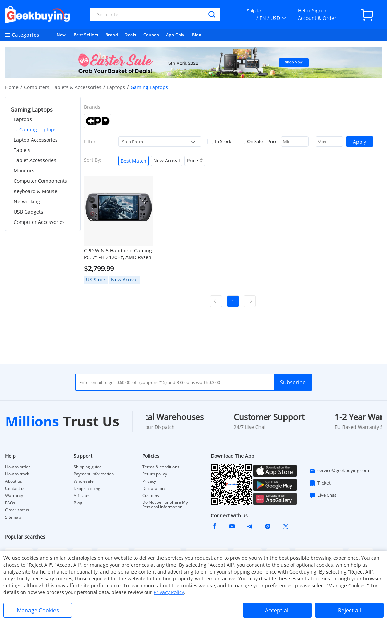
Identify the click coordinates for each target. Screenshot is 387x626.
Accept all (277, 610)
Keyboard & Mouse (35, 191)
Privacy (149, 481)
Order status (17, 510)
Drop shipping (87, 488)
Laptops (116, 87)
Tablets (22, 150)
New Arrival (166, 160)
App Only (175, 35)
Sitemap (13, 517)
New (61, 35)
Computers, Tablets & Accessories (62, 87)
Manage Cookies (38, 610)
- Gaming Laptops (36, 129)
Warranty (14, 495)
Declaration (153, 488)
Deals (130, 35)
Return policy (154, 474)
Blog (196, 35)
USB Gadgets (28, 211)
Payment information (94, 474)
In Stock (219, 141)
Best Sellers (86, 35)
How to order (17, 467)
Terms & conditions (160, 467)
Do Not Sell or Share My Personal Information (165, 504)
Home (12, 87)
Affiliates (82, 495)
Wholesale (84, 481)
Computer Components (40, 181)
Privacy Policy (169, 592)
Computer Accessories (39, 222)
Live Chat (322, 495)
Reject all (349, 610)
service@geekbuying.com (339, 470)
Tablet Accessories (35, 160)
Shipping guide (88, 467)
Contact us (15, 488)
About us (13, 481)
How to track (17, 474)
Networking (27, 201)
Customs (150, 495)
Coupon (151, 35)
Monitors (24, 170)
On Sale (251, 141)
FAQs (10, 503)
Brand (111, 35)
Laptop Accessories (36, 139)
